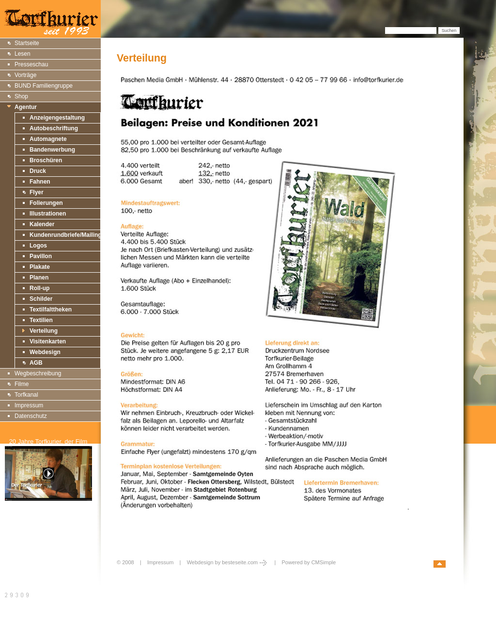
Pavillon (41, 256)
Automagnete (48, 139)
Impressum (29, 405)
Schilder (41, 298)
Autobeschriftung (54, 128)
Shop (21, 96)
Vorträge (25, 75)
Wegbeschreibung (38, 373)
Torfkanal (26, 394)
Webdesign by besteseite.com (228, 562)
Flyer (37, 192)
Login (124, 572)
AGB (36, 362)
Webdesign (45, 352)
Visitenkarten (48, 341)
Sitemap (16, 527)
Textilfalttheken (51, 309)
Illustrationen (48, 213)
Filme (22, 384)
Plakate (40, 266)
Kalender (42, 224)
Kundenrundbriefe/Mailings (67, 235)
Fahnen (40, 181)
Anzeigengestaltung (57, 117)
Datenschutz (31, 416)
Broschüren (46, 160)
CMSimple (323, 562)
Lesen (23, 53)
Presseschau (31, 64)
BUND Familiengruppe (44, 85)
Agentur (26, 107)
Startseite (27, 43)
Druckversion (22, 538)
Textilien (41, 320)
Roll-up (39, 288)
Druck (38, 171)
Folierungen (46, 203)
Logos (38, 245)
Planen (39, 277)
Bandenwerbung (52, 149)
